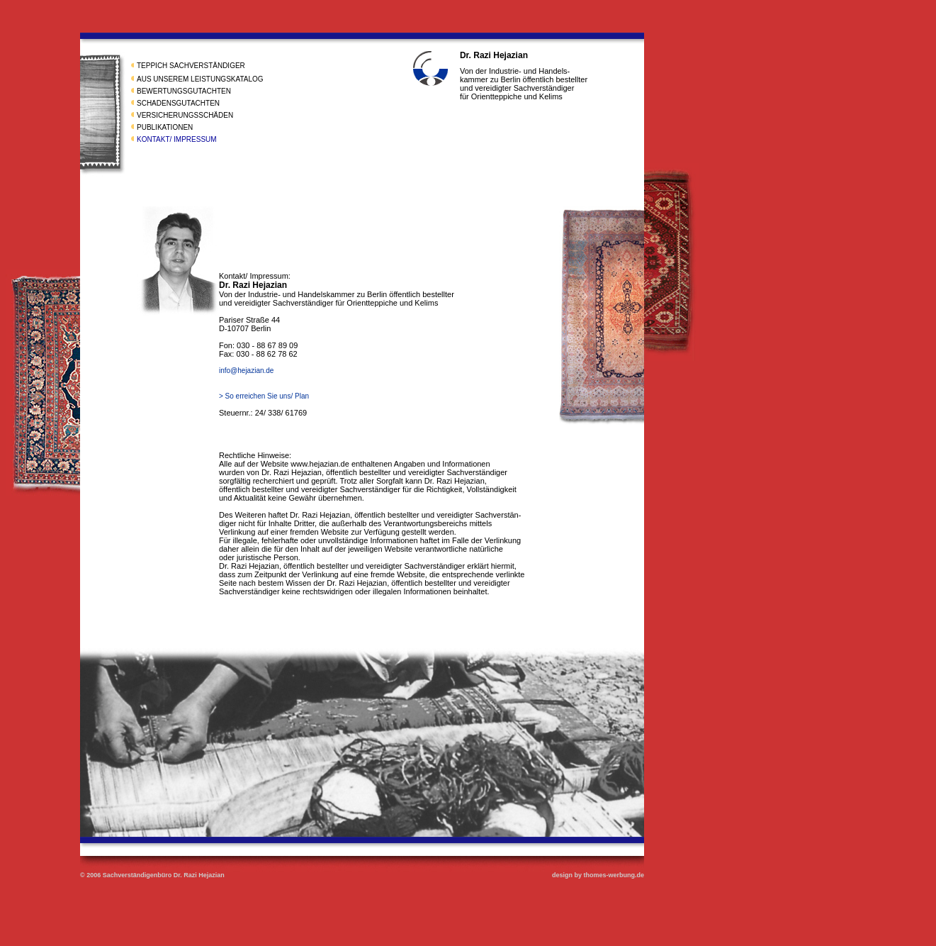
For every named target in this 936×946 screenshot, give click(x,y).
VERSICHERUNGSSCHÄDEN (185, 115)
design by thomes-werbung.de (598, 875)
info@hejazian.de (246, 370)
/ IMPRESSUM (192, 139)
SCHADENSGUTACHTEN (178, 103)
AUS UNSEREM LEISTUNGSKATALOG (200, 79)
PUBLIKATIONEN (165, 127)
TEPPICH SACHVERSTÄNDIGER (191, 65)
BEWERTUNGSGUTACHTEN (184, 91)
